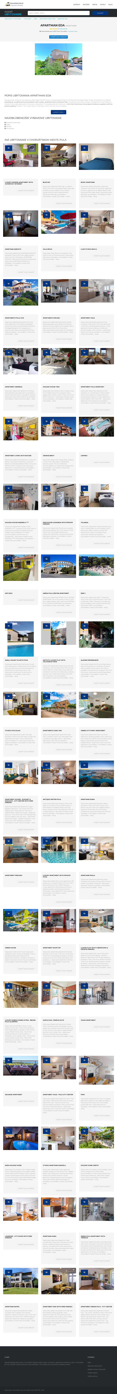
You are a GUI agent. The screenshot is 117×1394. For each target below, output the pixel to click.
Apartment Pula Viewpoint (92, 387)
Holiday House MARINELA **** (17, 522)
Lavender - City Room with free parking (18, 1237)
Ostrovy (76, 4)
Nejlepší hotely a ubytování (96, 1369)
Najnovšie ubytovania (95, 1366)
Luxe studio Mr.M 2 (89, 249)
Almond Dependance (89, 660)
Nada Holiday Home (13, 1165)
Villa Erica (47, 249)
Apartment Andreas (13, 387)
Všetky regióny (93, 1373)
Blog (110, 4)
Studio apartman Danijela (54, 1165)
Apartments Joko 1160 (52, 730)
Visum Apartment (88, 1020)
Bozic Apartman (88, 182)
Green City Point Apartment (93, 730)
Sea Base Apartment (13, 1094)
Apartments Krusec (51, 318)
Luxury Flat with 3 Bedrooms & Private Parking (94, 948)
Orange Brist (48, 455)
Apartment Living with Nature (18, 455)
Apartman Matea (12, 1307)
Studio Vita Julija (12, 730)
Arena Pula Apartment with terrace (93, 1237)
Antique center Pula (52, 799)
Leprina (84, 455)
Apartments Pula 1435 (14, 318)
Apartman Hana (49, 1236)
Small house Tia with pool (16, 660)
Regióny (86, 4)
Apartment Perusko (13, 875)
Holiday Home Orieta (90, 1165)
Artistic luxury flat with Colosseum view (54, 661)
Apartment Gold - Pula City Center (58, 1094)
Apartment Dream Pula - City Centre (96, 1307)
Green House (10, 948)
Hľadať (100, 13)
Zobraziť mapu (72, 31)
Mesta (94, 4)
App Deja (8, 593)
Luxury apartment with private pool (56, 876)
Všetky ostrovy (92, 1376)
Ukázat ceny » (58, 112)
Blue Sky (46, 182)
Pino (83, 1094)
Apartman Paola (88, 875)
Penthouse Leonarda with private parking (58, 523)
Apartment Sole (88, 318)
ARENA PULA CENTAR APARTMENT (56, 593)
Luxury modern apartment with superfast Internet (19, 183)
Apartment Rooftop (52, 948)
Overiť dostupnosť (58, 37)
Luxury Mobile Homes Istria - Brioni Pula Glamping (20, 1021)
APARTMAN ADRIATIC (13, 249)
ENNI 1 (83, 593)
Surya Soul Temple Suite (53, 1020)
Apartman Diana (88, 799)
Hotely (103, 4)
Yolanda (84, 522)
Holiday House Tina (51, 387)
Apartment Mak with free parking (57, 1307)
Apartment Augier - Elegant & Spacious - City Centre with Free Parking (19, 801)
